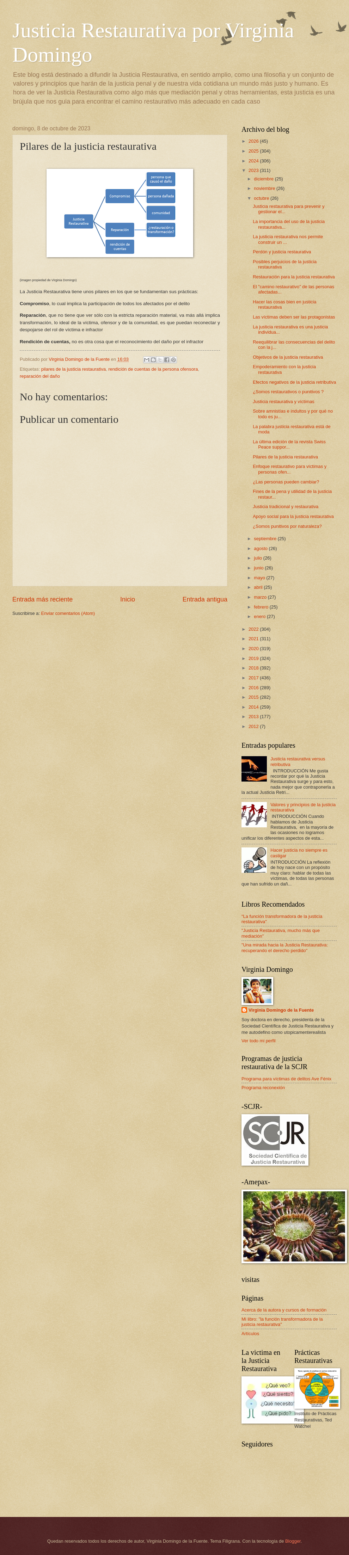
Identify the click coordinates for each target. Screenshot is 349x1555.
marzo (261, 597)
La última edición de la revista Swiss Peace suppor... (289, 444)
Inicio (127, 599)
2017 (254, 677)
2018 (254, 668)
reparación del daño (40, 376)
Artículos (250, 1333)
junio (259, 567)
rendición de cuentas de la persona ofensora (153, 369)
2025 (254, 151)
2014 (254, 707)
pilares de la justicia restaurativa (73, 369)
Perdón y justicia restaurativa (282, 251)
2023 (254, 170)
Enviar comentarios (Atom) (68, 613)
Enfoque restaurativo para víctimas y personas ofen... (289, 469)
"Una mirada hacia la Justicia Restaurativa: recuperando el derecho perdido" (284, 947)
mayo (260, 577)
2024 (254, 160)
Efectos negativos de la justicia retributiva (294, 382)
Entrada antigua (205, 599)
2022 (254, 629)
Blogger (293, 1541)
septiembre (265, 538)
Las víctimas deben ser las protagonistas (294, 317)
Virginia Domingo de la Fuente (281, 1010)
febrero (261, 607)
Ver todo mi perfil (258, 1040)
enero (260, 616)
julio (258, 558)
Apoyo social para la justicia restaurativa (293, 516)
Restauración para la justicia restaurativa (294, 276)
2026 (254, 141)
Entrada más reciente (42, 599)
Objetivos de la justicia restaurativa (288, 357)
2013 (254, 716)
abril (259, 587)
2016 (254, 687)
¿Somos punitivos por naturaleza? (287, 526)
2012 (254, 726)
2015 (254, 697)
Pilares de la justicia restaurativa (285, 456)
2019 (254, 658)
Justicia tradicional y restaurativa (285, 506)
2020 (254, 648)
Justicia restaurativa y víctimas (283, 401)
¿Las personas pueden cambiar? (286, 482)
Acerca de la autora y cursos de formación (283, 1310)
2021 (254, 638)
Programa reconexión (263, 1087)
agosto (261, 548)
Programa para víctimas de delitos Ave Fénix (286, 1078)
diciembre (264, 178)
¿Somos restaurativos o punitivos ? (288, 391)
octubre (262, 198)
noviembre (265, 188)
